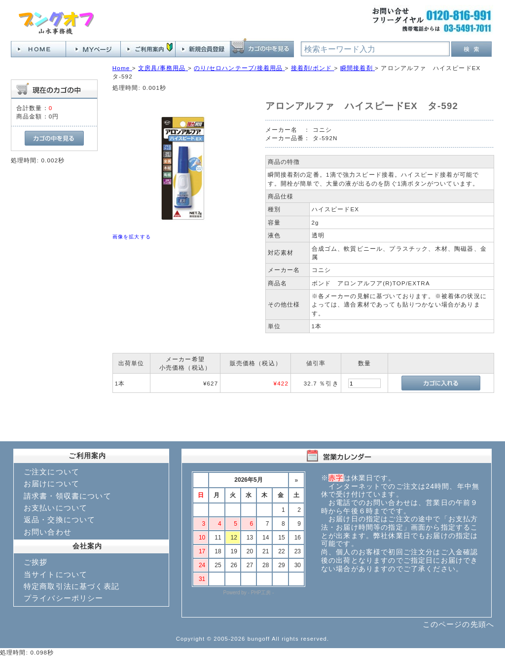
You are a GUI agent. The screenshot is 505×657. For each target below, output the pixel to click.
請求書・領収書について (67, 496)
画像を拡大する (131, 236)
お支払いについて (55, 507)
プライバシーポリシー (64, 598)
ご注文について (51, 471)
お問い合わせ (48, 532)
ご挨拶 (35, 562)
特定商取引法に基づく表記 (71, 586)
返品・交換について (59, 519)
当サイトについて (55, 574)
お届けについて (51, 483)
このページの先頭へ (458, 624)
